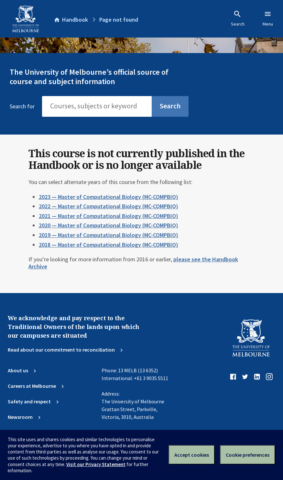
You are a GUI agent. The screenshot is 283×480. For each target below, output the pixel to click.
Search (238, 18)
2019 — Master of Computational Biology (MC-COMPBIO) (108, 235)
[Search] (97, 106)
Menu (268, 18)
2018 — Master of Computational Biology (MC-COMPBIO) (108, 244)
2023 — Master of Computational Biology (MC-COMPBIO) (108, 197)
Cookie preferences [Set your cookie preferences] (247, 455)
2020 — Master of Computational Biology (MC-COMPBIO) (108, 225)
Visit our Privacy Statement (95, 464)
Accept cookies (191, 455)
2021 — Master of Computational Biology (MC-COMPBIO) (108, 216)
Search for (22, 106)
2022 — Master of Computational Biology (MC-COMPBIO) (108, 206)
